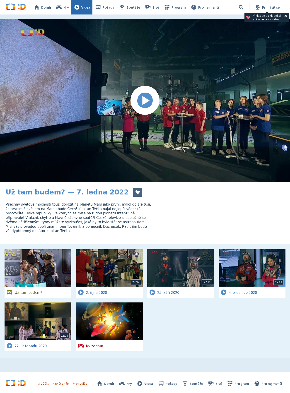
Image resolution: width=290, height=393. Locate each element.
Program (175, 7)
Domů (42, 7)
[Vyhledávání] (241, 7)
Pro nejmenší (204, 7)
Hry (62, 7)
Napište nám (61, 383)
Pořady (104, 7)
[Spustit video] (145, 100)
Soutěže (129, 7)
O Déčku (43, 383)
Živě (152, 7)
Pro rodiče (80, 383)
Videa (81, 7)
